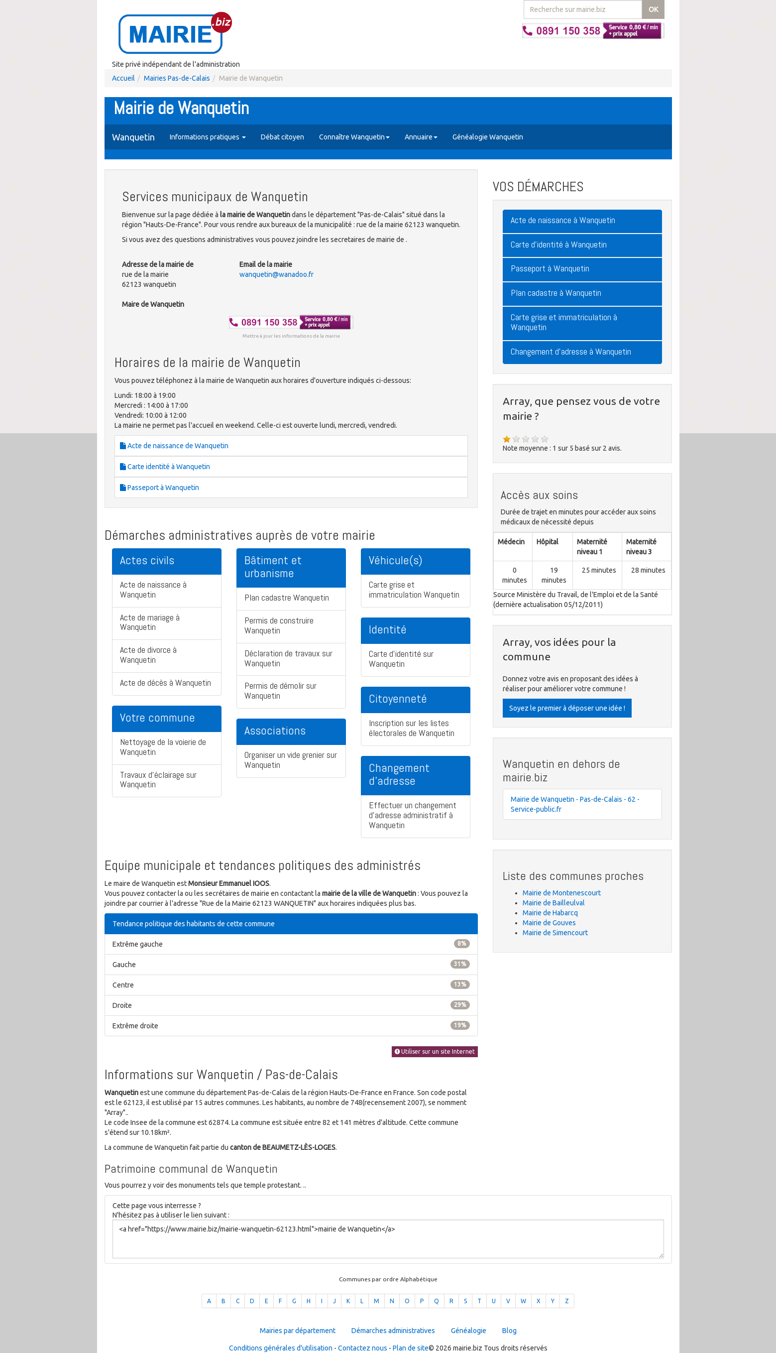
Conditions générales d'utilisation (281, 1348)
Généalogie (468, 1331)
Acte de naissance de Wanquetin (174, 446)
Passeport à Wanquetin (159, 488)
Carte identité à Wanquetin (165, 467)
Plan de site (411, 1348)
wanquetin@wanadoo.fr (276, 274)
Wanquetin (133, 137)
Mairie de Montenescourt (562, 893)
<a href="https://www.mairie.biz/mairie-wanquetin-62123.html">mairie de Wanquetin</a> (388, 1239)
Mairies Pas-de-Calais (177, 78)
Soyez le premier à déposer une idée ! (567, 708)
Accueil (123, 78)
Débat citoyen (282, 137)
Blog (509, 1331)
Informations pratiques (208, 137)
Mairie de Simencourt (555, 933)
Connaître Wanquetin (354, 137)
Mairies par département (297, 1331)
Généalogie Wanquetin (487, 137)
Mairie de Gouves (549, 923)
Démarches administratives (393, 1331)
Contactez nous (362, 1348)
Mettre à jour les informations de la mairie (291, 336)
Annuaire (421, 137)
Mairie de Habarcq (550, 913)
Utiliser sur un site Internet (435, 1051)
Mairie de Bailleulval (554, 903)
